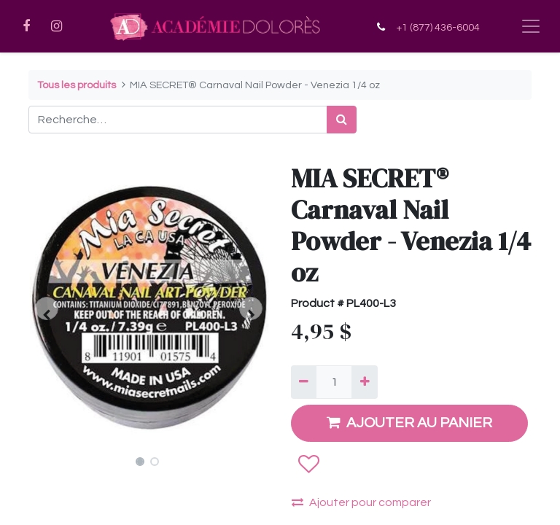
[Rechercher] (342, 119)
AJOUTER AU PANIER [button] (409, 422)
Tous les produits (76, 84)
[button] (46, 308)
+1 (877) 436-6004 (438, 27)
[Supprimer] (303, 382)
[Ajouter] (364, 382)
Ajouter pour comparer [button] (361, 502)
